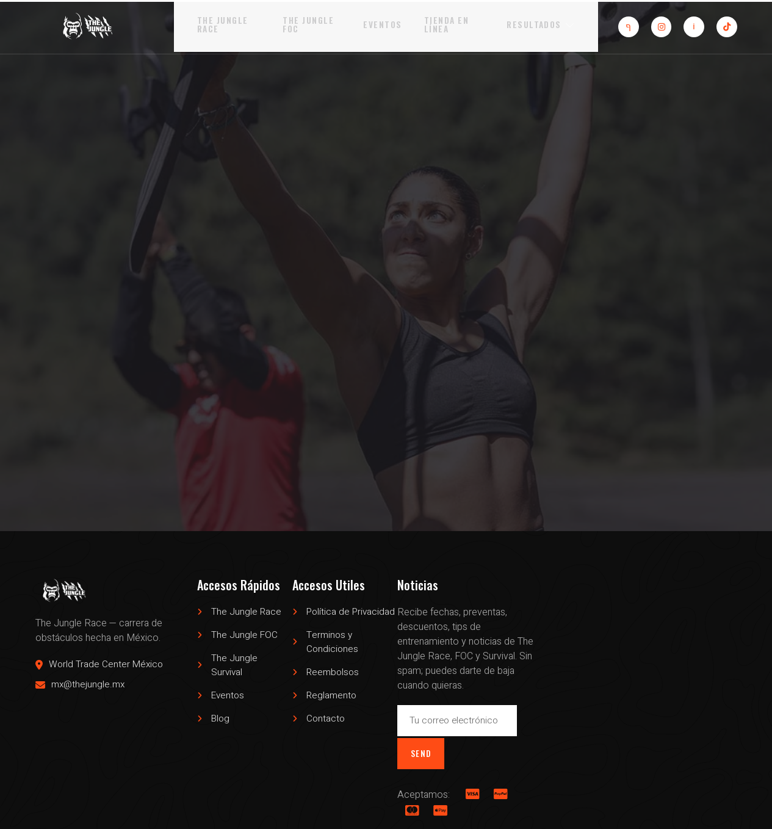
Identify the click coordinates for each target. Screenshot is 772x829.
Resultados (553, 25)
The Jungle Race (209, 25)
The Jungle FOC (302, 25)
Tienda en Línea (450, 25)
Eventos (385, 25)
